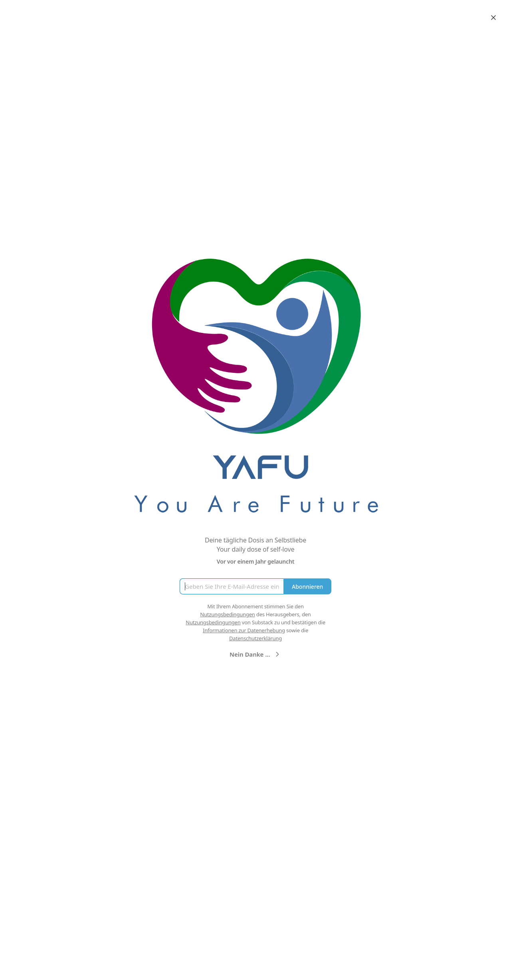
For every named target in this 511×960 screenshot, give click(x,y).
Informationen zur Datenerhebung (244, 630)
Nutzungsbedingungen (227, 614)
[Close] (493, 18)
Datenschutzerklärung (255, 638)
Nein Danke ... (255, 654)
